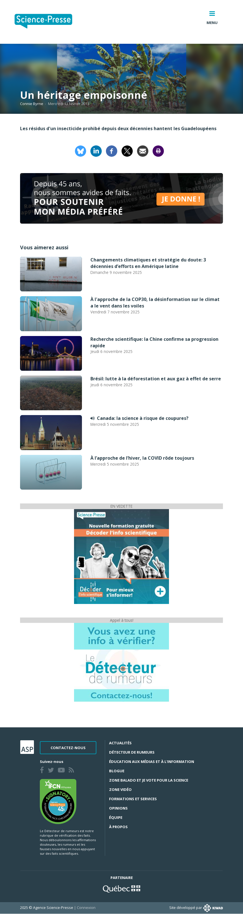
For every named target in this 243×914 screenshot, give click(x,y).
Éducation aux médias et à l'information (151, 761)
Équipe (115, 817)
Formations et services (133, 798)
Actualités (120, 742)
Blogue (116, 770)
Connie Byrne (31, 103)
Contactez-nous (68, 747)
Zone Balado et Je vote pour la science (148, 780)
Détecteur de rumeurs (132, 752)
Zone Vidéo (120, 789)
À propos (118, 826)
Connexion (86, 907)
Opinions (118, 808)
